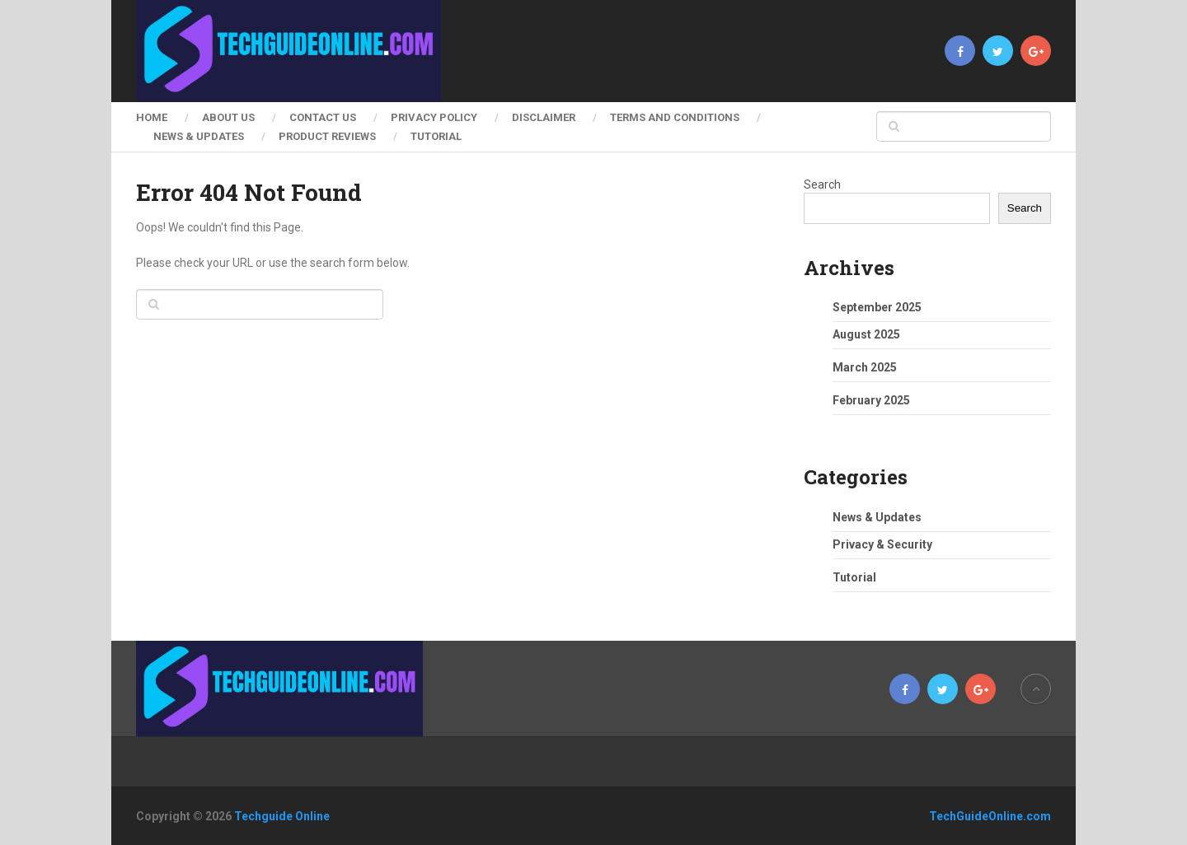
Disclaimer (543, 117)
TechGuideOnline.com (990, 816)
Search (822, 184)
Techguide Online (282, 816)
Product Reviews (327, 136)
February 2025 (871, 400)
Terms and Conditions (674, 117)
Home (151, 117)
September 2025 (877, 307)
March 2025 (865, 367)
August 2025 (866, 334)
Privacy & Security (882, 544)
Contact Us (322, 117)
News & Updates (198, 136)
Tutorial (436, 136)
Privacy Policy (434, 117)
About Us (228, 117)
